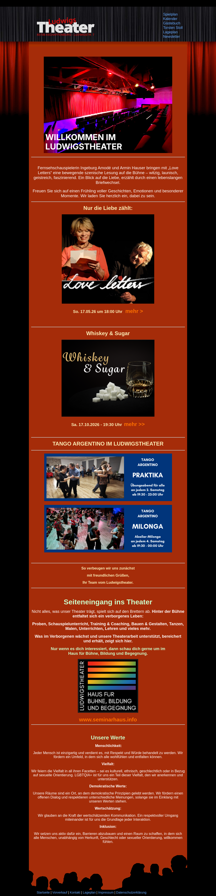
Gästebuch (171, 23)
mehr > (134, 311)
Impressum (106, 892)
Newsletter (171, 36)
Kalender (170, 19)
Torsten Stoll (173, 28)
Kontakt (75, 892)
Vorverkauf (59, 892)
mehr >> (134, 424)
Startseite (43, 892)
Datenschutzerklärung (131, 892)
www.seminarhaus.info (108, 720)
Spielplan (170, 14)
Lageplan (170, 32)
